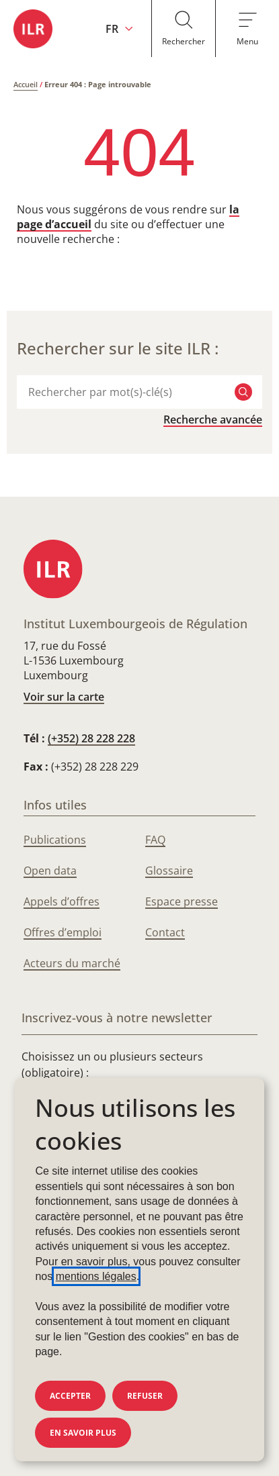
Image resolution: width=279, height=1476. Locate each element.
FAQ (155, 839)
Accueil (25, 84)
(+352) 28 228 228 (91, 738)
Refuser (145, 1395)
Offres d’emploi (63, 932)
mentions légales (96, 1276)
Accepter (70, 1395)
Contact (165, 932)
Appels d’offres (61, 901)
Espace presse (181, 901)
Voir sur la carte (64, 696)
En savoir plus (83, 1432)
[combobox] (125, 392)
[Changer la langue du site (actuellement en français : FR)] (119, 28)
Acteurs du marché (72, 963)
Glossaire (169, 870)
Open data (50, 870)
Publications (55, 839)
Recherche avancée (212, 419)
